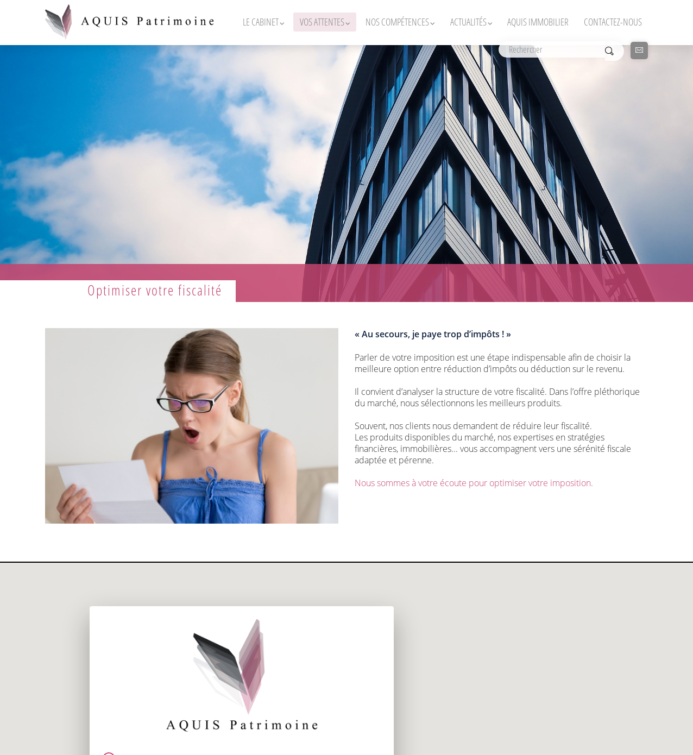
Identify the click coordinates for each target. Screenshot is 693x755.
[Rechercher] (552, 49)
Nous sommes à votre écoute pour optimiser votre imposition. (474, 482)
